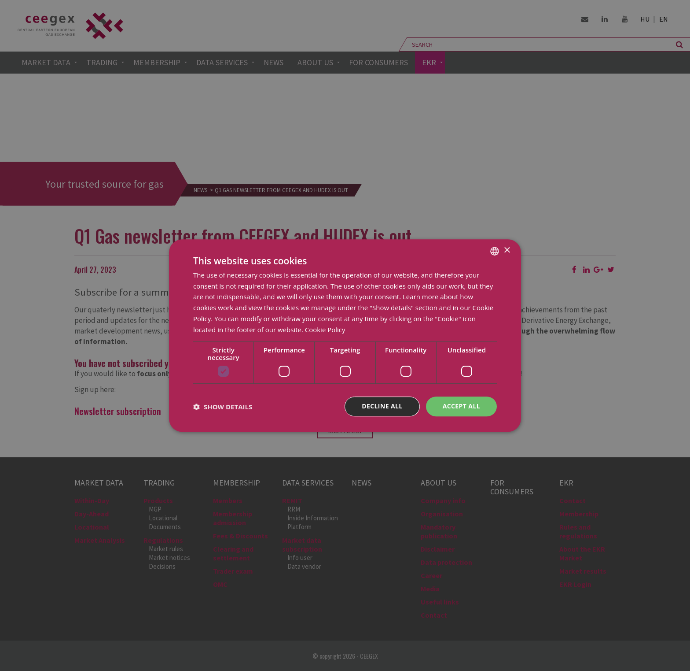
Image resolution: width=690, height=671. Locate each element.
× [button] (506, 250)
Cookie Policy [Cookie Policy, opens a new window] (325, 329)
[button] (222, 407)
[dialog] (345, 335)
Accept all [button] (461, 406)
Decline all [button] (382, 406)
